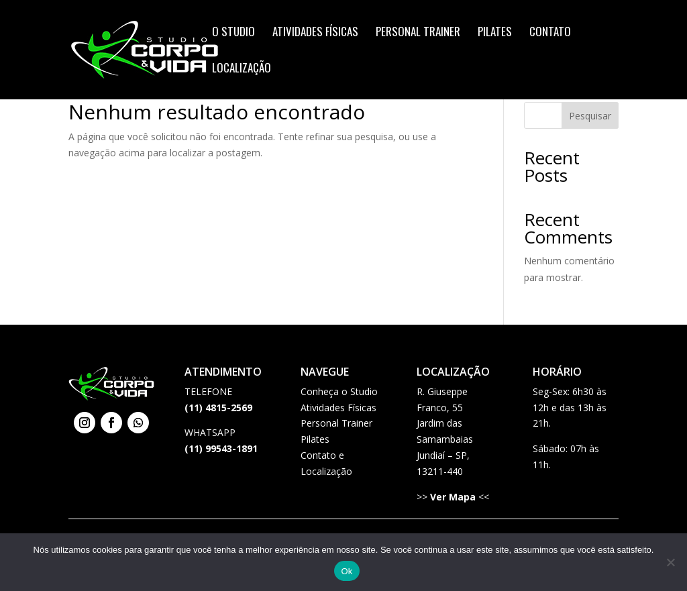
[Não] (670, 562)
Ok (346, 571)
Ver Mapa (453, 496)
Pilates (495, 33)
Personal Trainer (418, 33)
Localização (241, 69)
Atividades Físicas (315, 33)
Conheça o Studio (339, 391)
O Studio (233, 33)
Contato (550, 33)
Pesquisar (590, 115)
